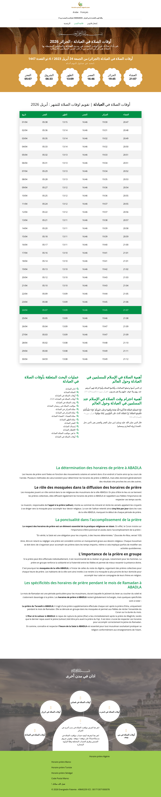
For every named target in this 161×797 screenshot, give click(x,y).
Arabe (75, 12)
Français (84, 12)
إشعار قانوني (92, 23)
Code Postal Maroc (60, 778)
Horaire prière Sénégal (62, 773)
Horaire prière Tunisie (61, 767)
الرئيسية (67, 23)
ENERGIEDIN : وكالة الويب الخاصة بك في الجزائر (88, 18)
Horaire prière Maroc (61, 762)
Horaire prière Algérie (99, 756)
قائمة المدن (78, 23)
